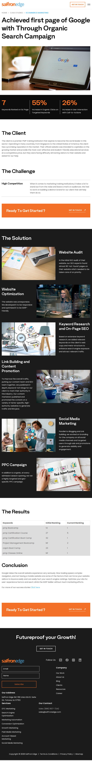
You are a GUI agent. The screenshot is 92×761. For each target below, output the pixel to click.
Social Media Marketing (12, 743)
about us (60, 677)
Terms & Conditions (49, 755)
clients (59, 685)
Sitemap (79, 755)
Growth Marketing (10, 728)
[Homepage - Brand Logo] (13, 4)
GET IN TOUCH (46, 648)
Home (4, 13)
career (59, 694)
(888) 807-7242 (51, 708)
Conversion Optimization (13, 724)
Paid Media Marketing (11, 732)
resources (61, 689)
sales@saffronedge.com (50, 712)
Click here (35, 587)
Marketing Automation (12, 720)
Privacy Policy (66, 755)
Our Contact (45, 703)
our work (60, 673)
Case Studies (16, 13)
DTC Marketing (8, 708)
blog (58, 681)
